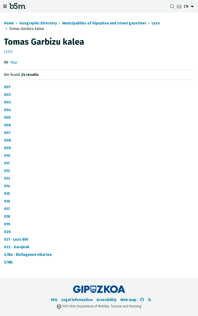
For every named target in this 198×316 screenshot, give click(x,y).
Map (13, 62)
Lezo (156, 23)
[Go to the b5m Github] (142, 300)
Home (9, 23)
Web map (128, 300)
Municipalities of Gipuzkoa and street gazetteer (104, 23)
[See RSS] (149, 300)
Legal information (77, 300)
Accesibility (106, 300)
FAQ (54, 300)
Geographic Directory (38, 23)
